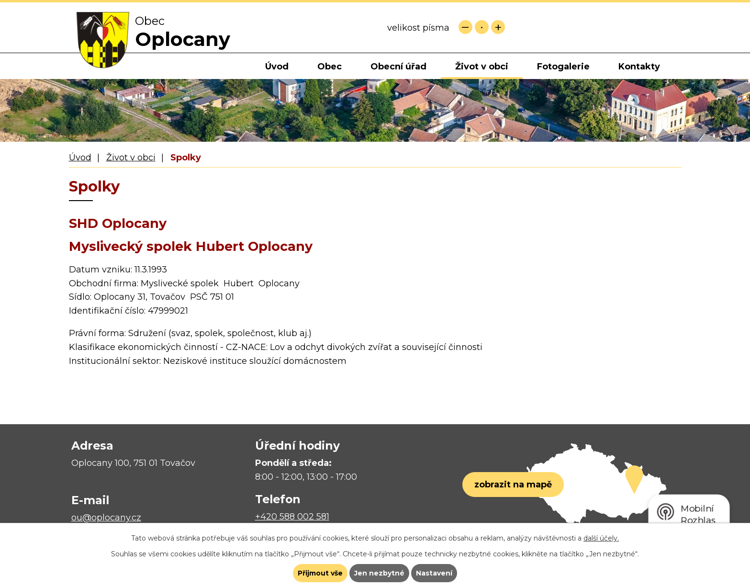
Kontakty (639, 66)
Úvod (277, 66)
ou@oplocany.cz (106, 517)
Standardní (482, 27)
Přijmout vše (320, 573)
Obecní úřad (398, 66)
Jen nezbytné (379, 573)
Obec (329, 66)
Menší (465, 27)
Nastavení (434, 573)
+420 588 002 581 (292, 516)
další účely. (601, 538)
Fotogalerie (563, 66)
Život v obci (481, 66)
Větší (498, 27)
